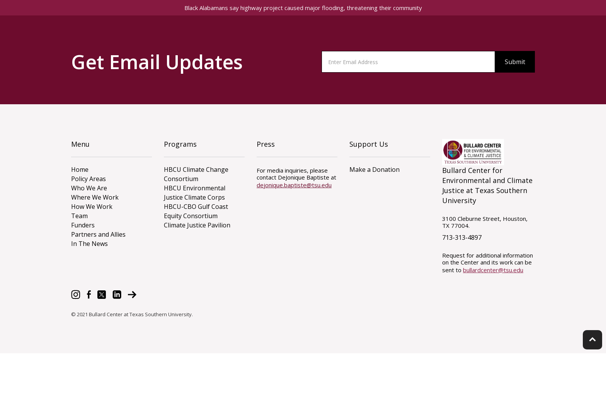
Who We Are (89, 188)
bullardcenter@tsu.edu (493, 270)
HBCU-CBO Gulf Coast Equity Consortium (196, 211)
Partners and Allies (98, 234)
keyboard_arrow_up (592, 339)
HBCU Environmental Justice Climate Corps (194, 193)
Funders (83, 225)
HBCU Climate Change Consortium (196, 174)
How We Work (91, 206)
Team (79, 216)
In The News (89, 243)
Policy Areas (88, 179)
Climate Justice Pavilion (197, 225)
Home (80, 169)
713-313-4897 (462, 237)
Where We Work (95, 197)
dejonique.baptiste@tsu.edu (294, 185)
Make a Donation (374, 169)
